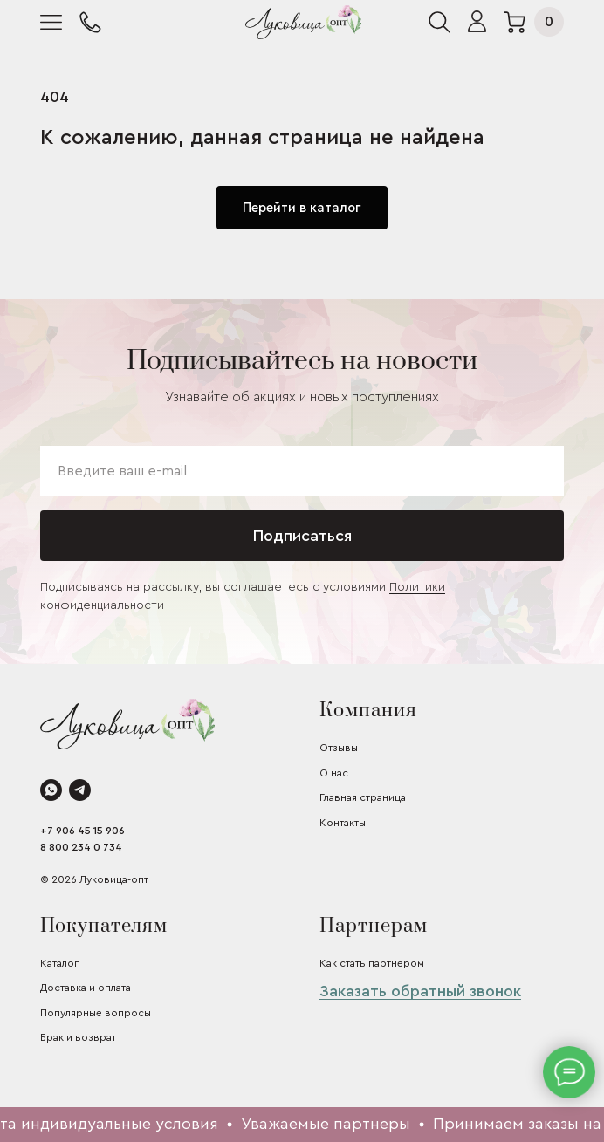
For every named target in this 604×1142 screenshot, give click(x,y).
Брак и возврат (78, 1037)
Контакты (342, 822)
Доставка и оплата (85, 987)
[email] (302, 471)
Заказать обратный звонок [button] (420, 991)
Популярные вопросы (95, 1013)
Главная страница (362, 797)
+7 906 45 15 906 (82, 830)
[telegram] (80, 790)
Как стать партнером (371, 963)
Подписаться (302, 536)
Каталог (59, 963)
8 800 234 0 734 (81, 847)
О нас (333, 773)
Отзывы (338, 747)
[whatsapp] (51, 790)
